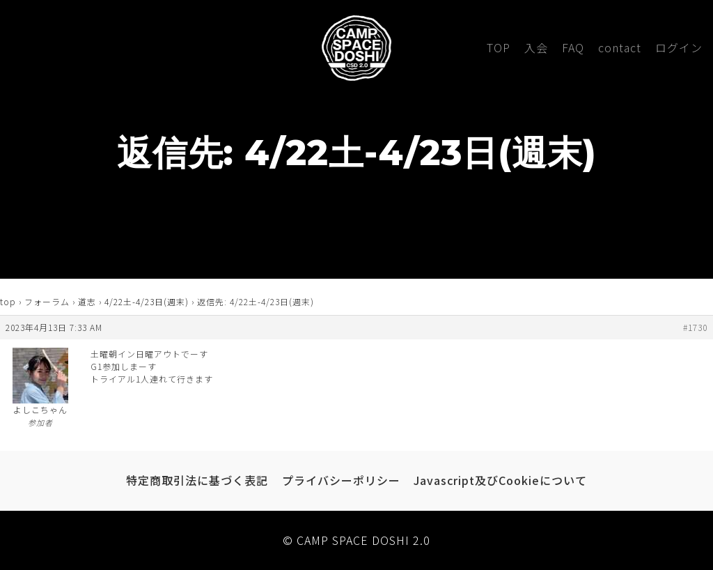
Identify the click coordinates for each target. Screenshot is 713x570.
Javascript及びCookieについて (500, 480)
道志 (87, 301)
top (8, 301)
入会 (536, 47)
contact (619, 47)
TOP (498, 47)
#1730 (695, 327)
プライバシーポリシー (341, 480)
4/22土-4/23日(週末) (146, 301)
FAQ (573, 47)
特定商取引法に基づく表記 (197, 480)
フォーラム (47, 301)
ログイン (679, 47)
